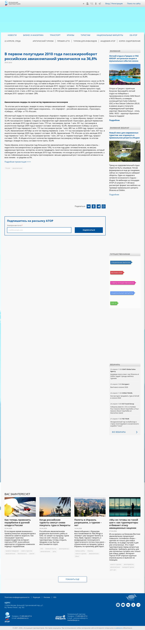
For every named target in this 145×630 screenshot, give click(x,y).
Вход (107, 3)
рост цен (113, 570)
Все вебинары (119, 432)
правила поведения (12, 551)
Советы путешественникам (122, 283)
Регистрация (117, 3)
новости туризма (80, 554)
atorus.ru (119, 628)
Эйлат (77, 556)
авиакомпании (17, 168)
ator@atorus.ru (22, 618)
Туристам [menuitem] (85, 35)
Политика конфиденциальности (17, 597)
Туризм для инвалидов (85, 41)
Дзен (83, 3)
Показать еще (72, 579)
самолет (32, 554)
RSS (54, 597)
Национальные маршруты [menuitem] (110, 35)
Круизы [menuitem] (70, 35)
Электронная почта (14, 225)
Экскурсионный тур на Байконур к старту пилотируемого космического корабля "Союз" (124, 424)
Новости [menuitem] (12, 35)
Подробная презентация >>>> (18, 162)
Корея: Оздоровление (129, 41)
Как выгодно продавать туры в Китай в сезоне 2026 (124, 397)
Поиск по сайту (133, 3)
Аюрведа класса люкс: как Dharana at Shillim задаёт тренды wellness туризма (124, 376)
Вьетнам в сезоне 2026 (119, 387)
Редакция (36, 597)
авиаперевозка (64, 549)
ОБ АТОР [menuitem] (133, 35)
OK (96, 4)
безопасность (22, 554)
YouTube (87, 3)
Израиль (90, 551)
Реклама (47, 597)
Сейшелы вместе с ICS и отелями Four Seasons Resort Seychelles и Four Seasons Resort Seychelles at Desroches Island (124, 410)
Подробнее (114, 194)
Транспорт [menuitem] (55, 35)
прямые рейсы (80, 551)
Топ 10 (113, 303)
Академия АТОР (107, 41)
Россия (7, 168)
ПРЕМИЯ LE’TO (63, 41)
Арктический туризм (43, 41)
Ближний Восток (51, 549)
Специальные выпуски (120, 262)
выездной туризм (128, 567)
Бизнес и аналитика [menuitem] (33, 35)
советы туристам (26, 551)
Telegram (100, 3)
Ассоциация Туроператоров (15, 3)
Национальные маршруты (122, 293)
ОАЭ (41, 549)
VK (91, 3)
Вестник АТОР (116, 273)
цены (54, 551)
